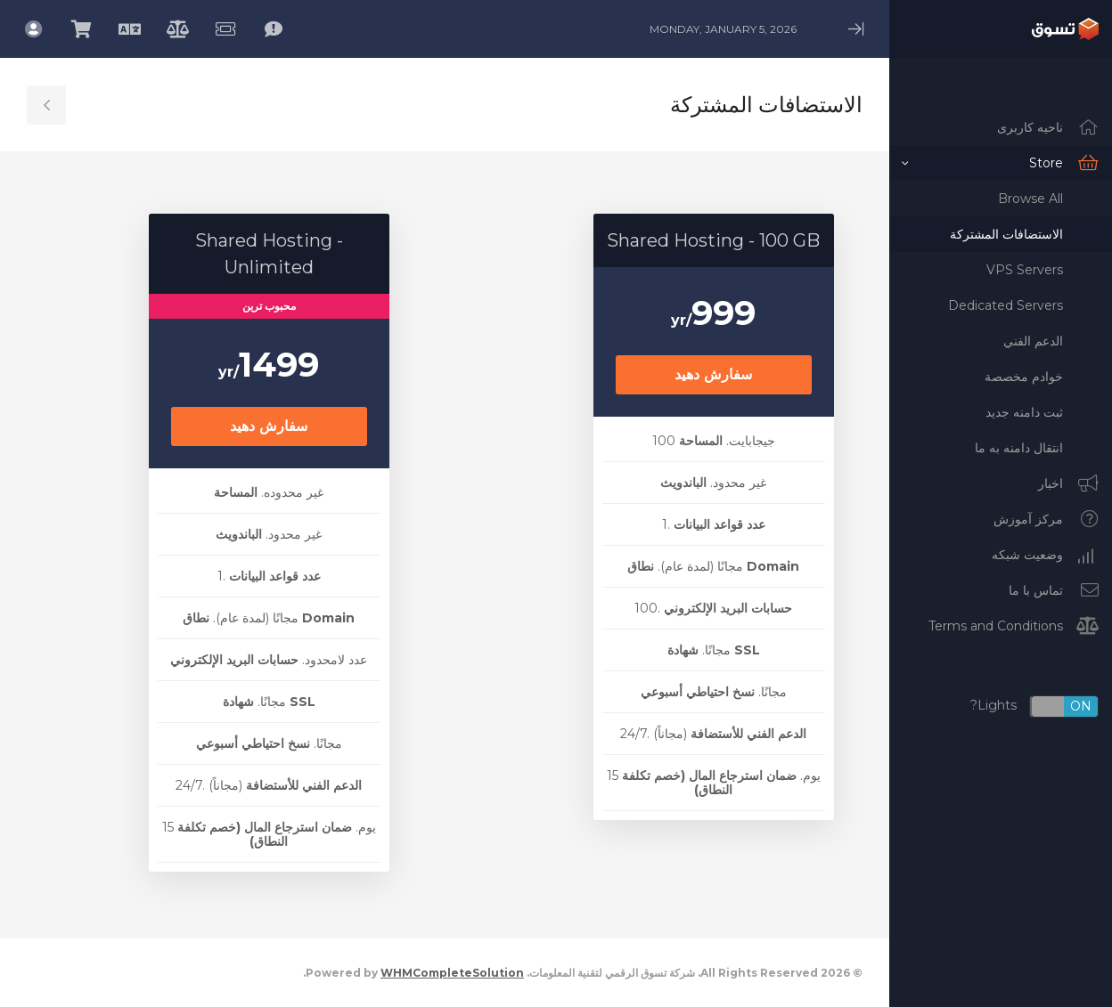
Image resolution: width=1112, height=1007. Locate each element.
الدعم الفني (1033, 341)
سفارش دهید (713, 374)
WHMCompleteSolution (452, 972)
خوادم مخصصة (1024, 377)
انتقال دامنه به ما (1019, 448)
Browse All (1030, 199)
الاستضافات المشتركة (1006, 234)
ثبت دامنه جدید (1024, 412)
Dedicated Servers (1005, 305)
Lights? (1034, 706)
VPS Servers (1024, 270)
